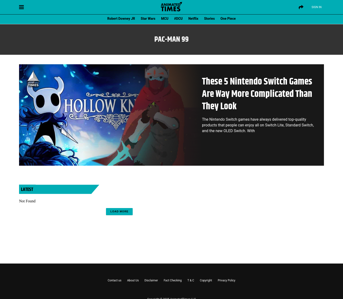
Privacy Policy (226, 280)
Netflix (193, 18)
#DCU (178, 18)
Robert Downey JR (121, 18)
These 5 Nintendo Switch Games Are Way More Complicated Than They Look (257, 94)
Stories (209, 18)
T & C (190, 280)
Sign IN (317, 7)
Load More (119, 211)
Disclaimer (151, 280)
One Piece (228, 18)
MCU (164, 18)
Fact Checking (173, 280)
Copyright (206, 280)
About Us (133, 280)
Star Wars (148, 18)
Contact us (114, 280)
